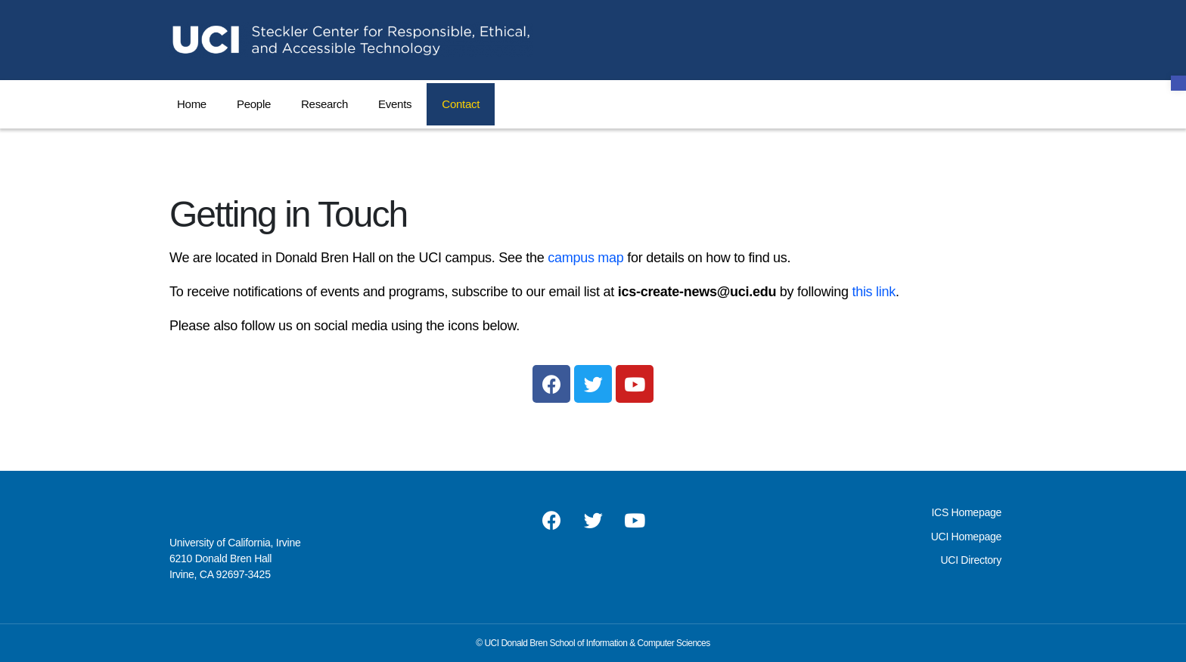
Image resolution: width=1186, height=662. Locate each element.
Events (394, 103)
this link (874, 291)
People (254, 103)
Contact (461, 103)
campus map (585, 257)
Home (191, 103)
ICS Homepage (966, 512)
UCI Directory (970, 560)
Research (324, 103)
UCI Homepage (966, 537)
